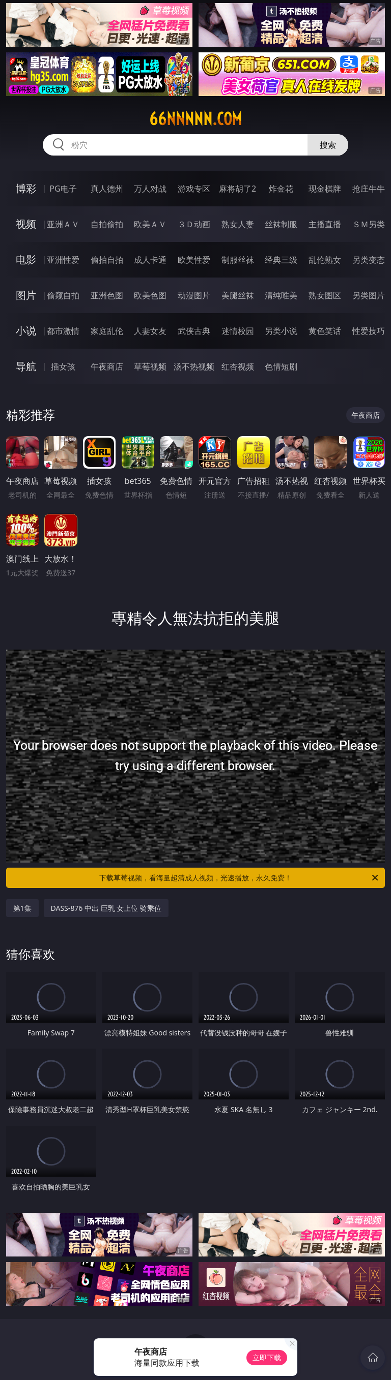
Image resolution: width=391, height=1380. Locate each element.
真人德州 (107, 188)
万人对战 (150, 188)
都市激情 (63, 330)
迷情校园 (237, 330)
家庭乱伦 (107, 330)
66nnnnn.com (195, 119)
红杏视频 (237, 366)
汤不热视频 (194, 366)
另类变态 (368, 259)
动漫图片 (194, 295)
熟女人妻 (237, 224)
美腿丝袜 (237, 295)
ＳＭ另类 (368, 224)
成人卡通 (150, 259)
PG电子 (62, 188)
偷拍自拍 (107, 259)
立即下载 (267, 1357)
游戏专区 (194, 188)
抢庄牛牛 (368, 188)
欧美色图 (150, 295)
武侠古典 (194, 330)
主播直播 (325, 224)
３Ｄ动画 (194, 224)
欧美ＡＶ (150, 224)
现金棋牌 (325, 188)
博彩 (26, 188)
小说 (26, 331)
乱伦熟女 (325, 259)
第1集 (22, 908)
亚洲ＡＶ (63, 224)
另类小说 (281, 330)
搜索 (328, 144)
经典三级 (281, 259)
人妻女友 (150, 330)
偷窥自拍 (63, 295)
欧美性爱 (194, 259)
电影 (26, 259)
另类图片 (368, 295)
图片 (26, 295)
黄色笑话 (325, 330)
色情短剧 (281, 366)
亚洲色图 (107, 295)
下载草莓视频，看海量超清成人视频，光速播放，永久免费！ (239, 878)
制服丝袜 (237, 259)
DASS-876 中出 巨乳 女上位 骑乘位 (106, 908)
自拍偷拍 (107, 224)
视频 (26, 224)
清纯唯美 (281, 295)
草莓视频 (150, 366)
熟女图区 (325, 295)
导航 (26, 366)
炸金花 (281, 188)
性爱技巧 (368, 330)
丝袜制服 (281, 224)
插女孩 (63, 366)
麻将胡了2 (237, 188)
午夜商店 (107, 366)
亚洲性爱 (63, 259)
